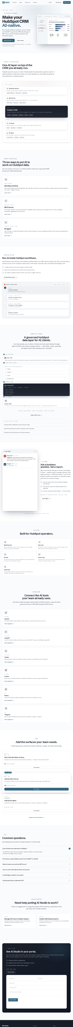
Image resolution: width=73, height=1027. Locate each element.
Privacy (55, 1011)
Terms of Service (57, 1013)
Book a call (67, 2)
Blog (54, 1004)
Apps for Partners (37, 1009)
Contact (35, 2)
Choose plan (36, 745)
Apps (21, 2)
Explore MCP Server (36, 415)
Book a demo (20, 40)
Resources (28, 2)
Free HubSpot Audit (37, 1013)
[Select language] (51, 2)
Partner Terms (56, 1016)
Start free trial (8, 40)
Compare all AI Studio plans (36, 796)
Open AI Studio (11, 950)
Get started (58, 2)
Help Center (56, 1006)
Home (3, 10)
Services (15, 2)
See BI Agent (46, 487)
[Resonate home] (6, 2)
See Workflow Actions (10, 277)
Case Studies (36, 1011)
